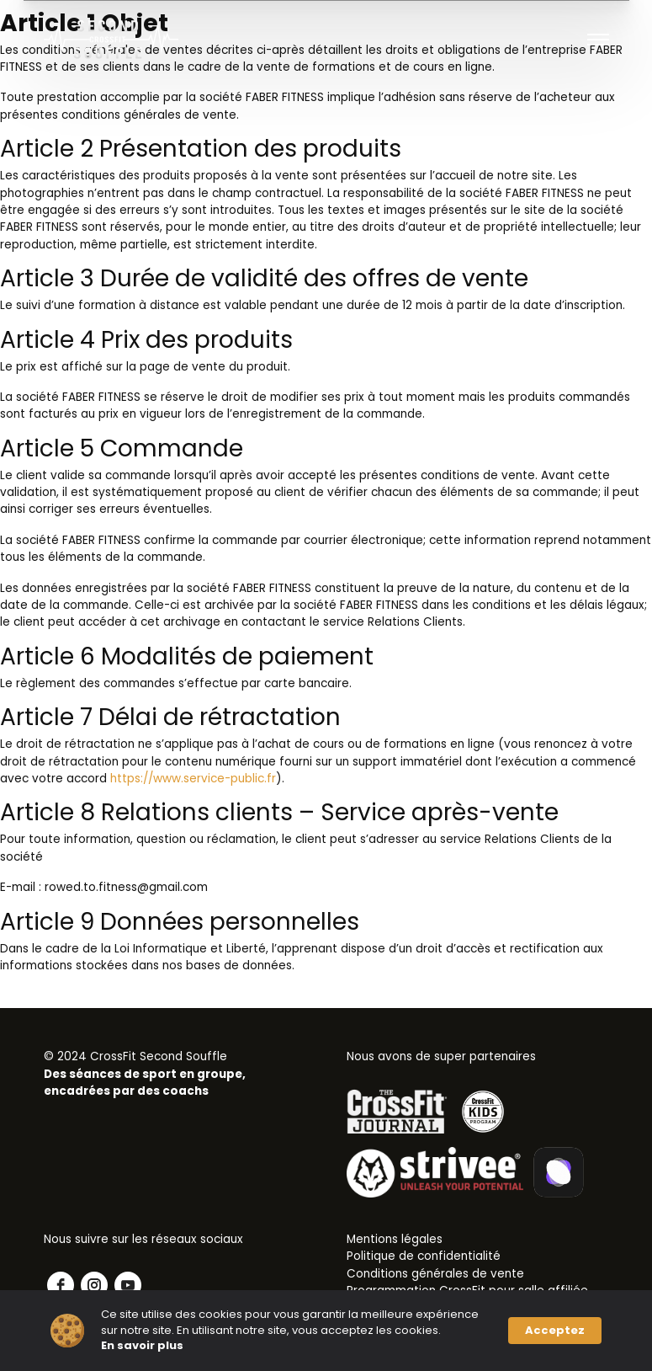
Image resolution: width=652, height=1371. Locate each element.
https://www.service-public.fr (193, 779)
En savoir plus (142, 1345)
